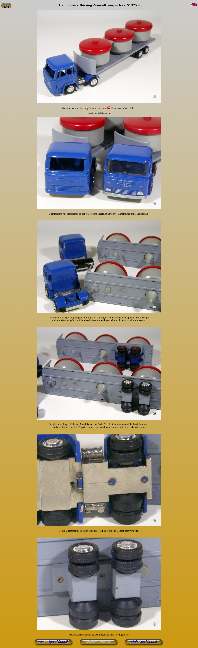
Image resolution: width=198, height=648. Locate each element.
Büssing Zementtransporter (93, 108)
